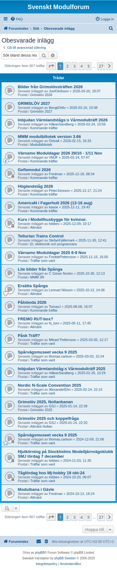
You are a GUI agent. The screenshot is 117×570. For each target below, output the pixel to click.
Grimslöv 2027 (41, 111)
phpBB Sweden (65, 558)
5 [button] (88, 66)
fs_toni (54, 323)
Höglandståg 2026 (35, 186)
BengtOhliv (57, 107)
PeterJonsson (59, 190)
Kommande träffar (44, 128)
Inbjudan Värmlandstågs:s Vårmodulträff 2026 (63, 120)
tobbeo (54, 224)
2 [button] (67, 66)
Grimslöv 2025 (41, 410)
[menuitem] (16, 19)
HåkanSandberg (61, 124)
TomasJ (55, 306)
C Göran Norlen (61, 273)
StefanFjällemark (62, 240)
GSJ (52, 406)
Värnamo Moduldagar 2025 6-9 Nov (52, 252)
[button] (51, 66)
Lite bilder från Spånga (40, 269)
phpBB (39, 552)
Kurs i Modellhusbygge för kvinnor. (52, 219)
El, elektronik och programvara (53, 244)
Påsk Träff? (29, 335)
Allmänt (36, 227)
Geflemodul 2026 (34, 169)
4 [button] (81, 66)
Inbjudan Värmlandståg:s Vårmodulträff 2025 (61, 368)
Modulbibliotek (41, 144)
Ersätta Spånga (33, 285)
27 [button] (101, 66)
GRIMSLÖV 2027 (34, 103)
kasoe (53, 207)
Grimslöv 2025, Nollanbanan (45, 402)
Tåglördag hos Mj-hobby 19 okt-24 (51, 473)
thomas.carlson (60, 356)
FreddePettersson (62, 257)
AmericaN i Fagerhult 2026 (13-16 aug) (55, 203)
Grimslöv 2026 (41, 95)
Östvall (54, 141)
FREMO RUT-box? (35, 319)
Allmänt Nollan (41, 426)
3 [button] (74, 66)
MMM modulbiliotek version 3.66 (49, 136)
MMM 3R (37, 277)
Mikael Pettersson (62, 340)
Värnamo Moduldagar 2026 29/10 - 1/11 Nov (60, 153)
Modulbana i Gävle (36, 489)
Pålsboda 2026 (32, 302)
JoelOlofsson (59, 91)
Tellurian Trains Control (41, 236)
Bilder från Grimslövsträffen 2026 (50, 86)
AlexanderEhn (60, 389)
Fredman (56, 174)
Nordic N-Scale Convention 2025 (49, 385)
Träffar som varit (42, 260)
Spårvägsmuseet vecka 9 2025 (47, 352)
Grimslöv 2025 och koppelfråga (48, 418)
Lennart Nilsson (61, 290)
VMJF (53, 157)
